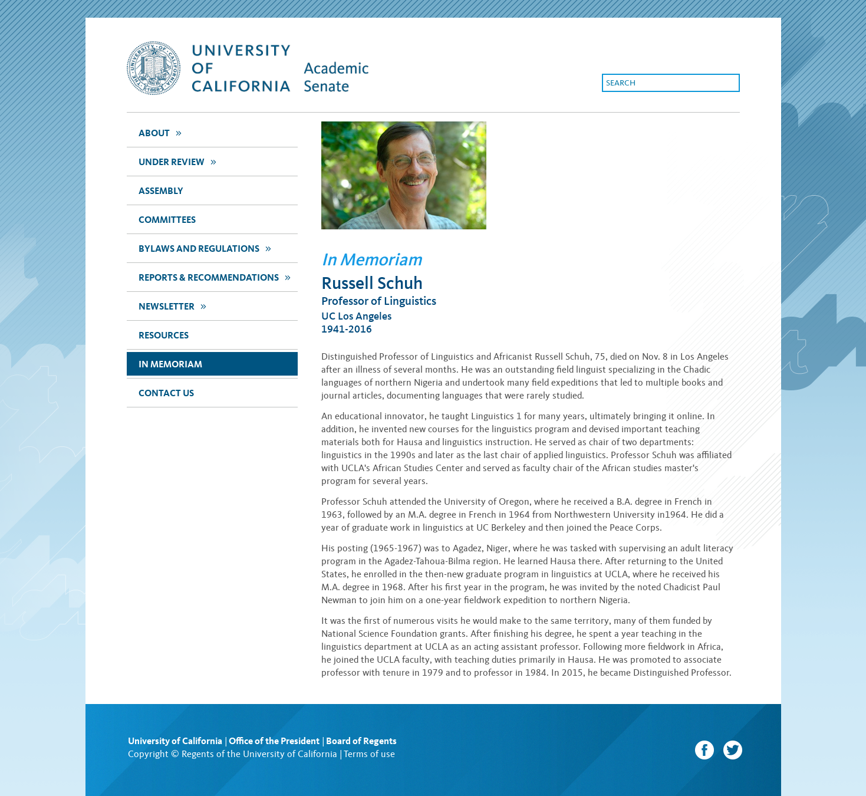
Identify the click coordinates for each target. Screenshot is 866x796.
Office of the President (274, 740)
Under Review (179, 161)
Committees (167, 219)
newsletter (174, 306)
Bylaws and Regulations (206, 248)
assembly (161, 190)
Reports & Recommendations (216, 277)
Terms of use (369, 753)
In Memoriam (170, 364)
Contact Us (166, 393)
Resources (164, 335)
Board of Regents (361, 740)
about (162, 132)
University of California (175, 740)
